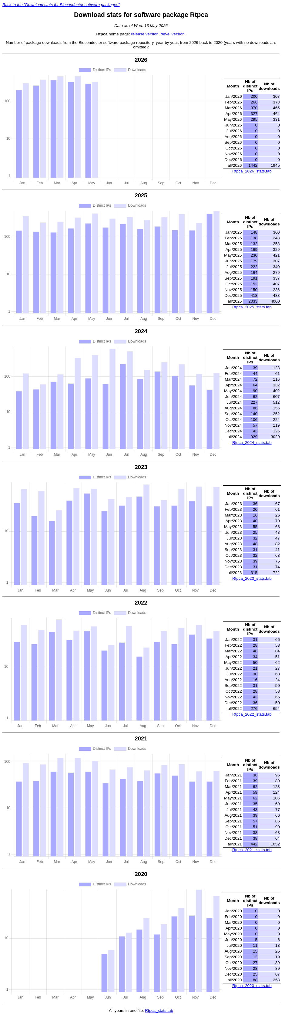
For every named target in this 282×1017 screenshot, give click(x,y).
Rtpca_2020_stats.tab (252, 985)
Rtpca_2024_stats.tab (252, 442)
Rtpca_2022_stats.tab (252, 714)
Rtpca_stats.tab (159, 1010)
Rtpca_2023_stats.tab (252, 578)
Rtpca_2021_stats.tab (252, 850)
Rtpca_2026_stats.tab (252, 171)
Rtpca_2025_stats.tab (252, 307)
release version (144, 34)
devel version (173, 34)
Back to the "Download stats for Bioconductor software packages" (61, 4)
